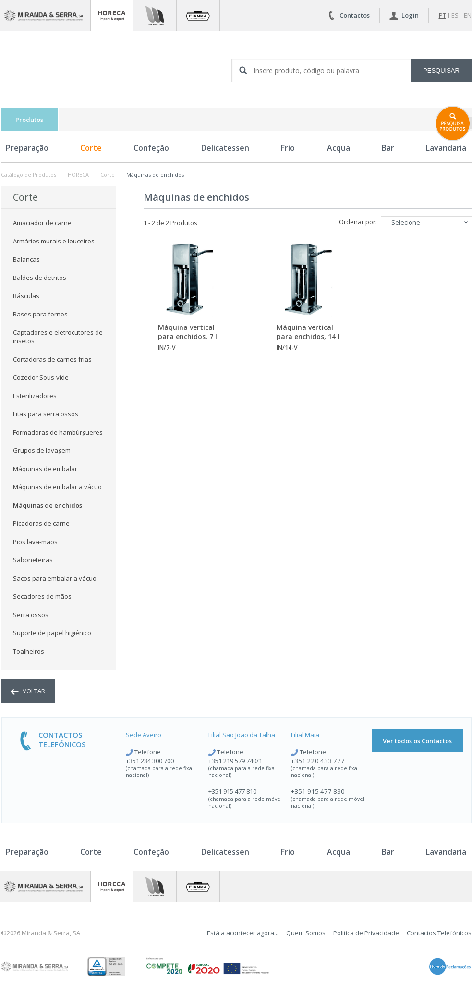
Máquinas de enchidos (155, 174)
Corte (91, 148)
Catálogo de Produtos (28, 174)
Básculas (26, 295)
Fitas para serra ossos (45, 414)
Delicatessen (225, 148)
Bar (388, 148)
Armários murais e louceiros (54, 241)
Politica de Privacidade (366, 933)
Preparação (27, 148)
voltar (28, 691)
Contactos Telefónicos (439, 933)
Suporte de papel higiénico (52, 633)
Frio (288, 148)
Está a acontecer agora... (242, 933)
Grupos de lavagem (42, 450)
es (455, 15)
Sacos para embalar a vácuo (55, 578)
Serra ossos (30, 614)
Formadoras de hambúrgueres (58, 432)
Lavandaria (446, 852)
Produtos (29, 119)
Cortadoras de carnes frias (52, 359)
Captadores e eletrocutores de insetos (58, 336)
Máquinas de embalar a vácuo (57, 487)
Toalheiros (28, 651)
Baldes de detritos (39, 277)
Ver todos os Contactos (417, 741)
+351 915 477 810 (232, 791)
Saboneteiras (33, 560)
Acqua (338, 148)
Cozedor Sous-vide (41, 377)
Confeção (151, 148)
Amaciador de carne (42, 222)
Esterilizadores (35, 395)
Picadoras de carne (41, 523)
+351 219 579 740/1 (235, 760)
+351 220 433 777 (318, 760)
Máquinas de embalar (45, 468)
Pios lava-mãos (35, 541)
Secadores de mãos (42, 596)
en (468, 15)
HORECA (78, 174)
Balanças (26, 259)
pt (442, 15)
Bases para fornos (40, 314)
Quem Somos (306, 933)
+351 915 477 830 (318, 791)
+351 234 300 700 (150, 760)
